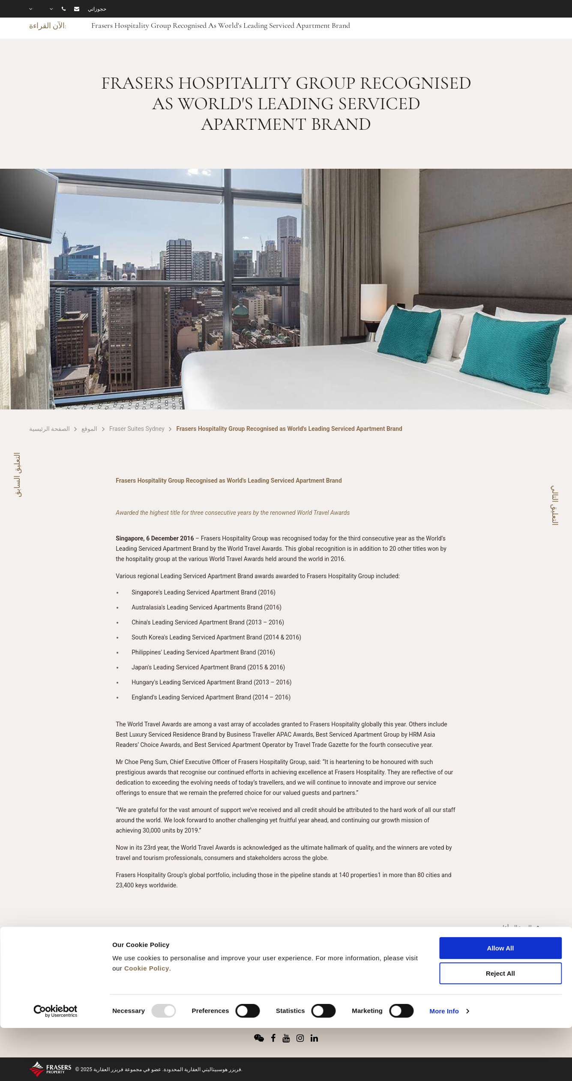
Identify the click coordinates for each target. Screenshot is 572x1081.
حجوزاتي (97, 9)
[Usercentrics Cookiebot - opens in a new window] (55, 963)
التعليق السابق (16, 474)
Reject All (500, 925)
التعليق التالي (555, 505)
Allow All (500, 900)
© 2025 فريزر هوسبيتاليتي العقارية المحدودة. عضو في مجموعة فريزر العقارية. (159, 1069)
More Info (444, 963)
